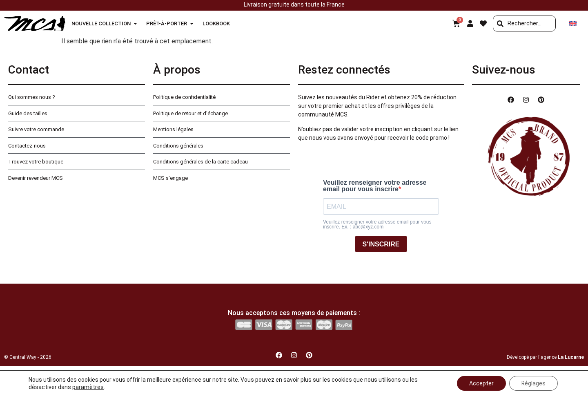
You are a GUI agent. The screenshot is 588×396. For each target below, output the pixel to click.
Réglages (533, 383)
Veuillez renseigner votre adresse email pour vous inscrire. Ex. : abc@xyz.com (377, 224)
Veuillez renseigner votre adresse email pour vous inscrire (374, 185)
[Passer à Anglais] (573, 23)
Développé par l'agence (545, 357)
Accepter (481, 383)
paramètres (88, 387)
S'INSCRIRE (381, 244)
